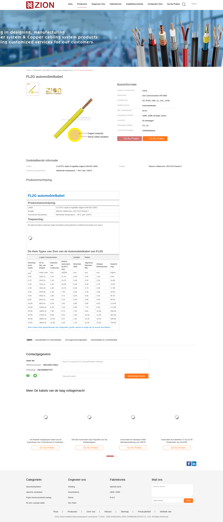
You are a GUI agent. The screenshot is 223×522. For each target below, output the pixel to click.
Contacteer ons (155, 4)
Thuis (55, 512)
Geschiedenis (73, 492)
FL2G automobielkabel (83, 70)
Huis (70, 4)
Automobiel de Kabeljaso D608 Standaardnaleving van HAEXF (133, 441)
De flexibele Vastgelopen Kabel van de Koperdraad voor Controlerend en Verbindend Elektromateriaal (45, 441)
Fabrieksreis (116, 4)
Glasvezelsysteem (33, 487)
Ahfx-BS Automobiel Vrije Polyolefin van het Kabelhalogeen (89, 441)
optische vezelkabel (34, 492)
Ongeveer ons (98, 4)
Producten (82, 4)
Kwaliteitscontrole (134, 4)
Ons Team (72, 503)
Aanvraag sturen (136, 376)
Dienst (70, 497)
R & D (112, 497)
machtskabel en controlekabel (104, 340)
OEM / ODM (115, 492)
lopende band (115, 487)
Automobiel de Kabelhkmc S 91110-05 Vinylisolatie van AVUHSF (177, 441)
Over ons (91, 512)
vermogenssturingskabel (76, 340)
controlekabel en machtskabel (48, 340)
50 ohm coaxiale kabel (35, 503)
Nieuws (108, 512)
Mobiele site (165, 512)
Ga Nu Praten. (173, 4)
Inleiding (71, 487)
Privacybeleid (144, 512)
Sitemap (125, 512)
